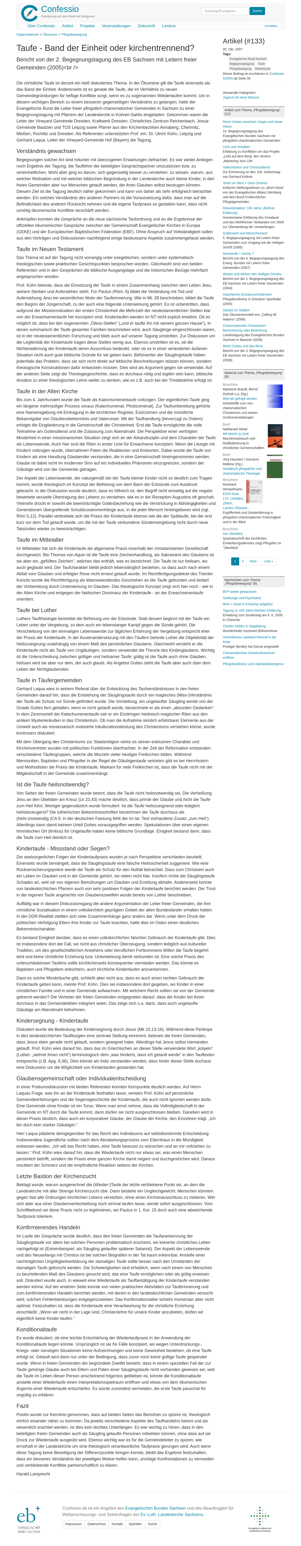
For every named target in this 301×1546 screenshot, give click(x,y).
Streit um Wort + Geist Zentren (245, 183)
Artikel (67, 26)
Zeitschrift (146, 26)
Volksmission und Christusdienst (246, 167)
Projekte (87, 26)
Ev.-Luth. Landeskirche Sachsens (171, 1514)
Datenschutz (96, 1524)
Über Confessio (41, 26)
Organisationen (27, 34)
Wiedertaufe (262, 68)
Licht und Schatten (236, 147)
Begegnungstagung (242, 63)
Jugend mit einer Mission (241, 97)
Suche (152, 1524)
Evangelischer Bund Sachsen (248, 59)
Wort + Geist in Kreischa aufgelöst (248, 604)
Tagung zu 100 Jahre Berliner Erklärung (252, 610)
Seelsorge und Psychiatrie (242, 598)
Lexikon (169, 26)
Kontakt (117, 1524)
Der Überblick (233, 534)
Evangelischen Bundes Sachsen (155, 1508)
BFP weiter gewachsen (240, 592)
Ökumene (50, 34)
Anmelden (271, 26)
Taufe (261, 63)
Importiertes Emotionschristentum (247, 294)
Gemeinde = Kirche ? (238, 253)
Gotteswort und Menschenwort (245, 233)
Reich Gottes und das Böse (243, 346)
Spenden (135, 1524)
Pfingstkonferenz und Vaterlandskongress (253, 664)
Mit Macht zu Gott (236, 434)
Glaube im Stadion (236, 310)
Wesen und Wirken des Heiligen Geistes (252, 274)
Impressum (73, 1524)
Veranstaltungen (116, 26)
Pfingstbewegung (74, 34)
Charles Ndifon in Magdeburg (244, 626)
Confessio (60, 9)
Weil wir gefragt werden (240, 398)
